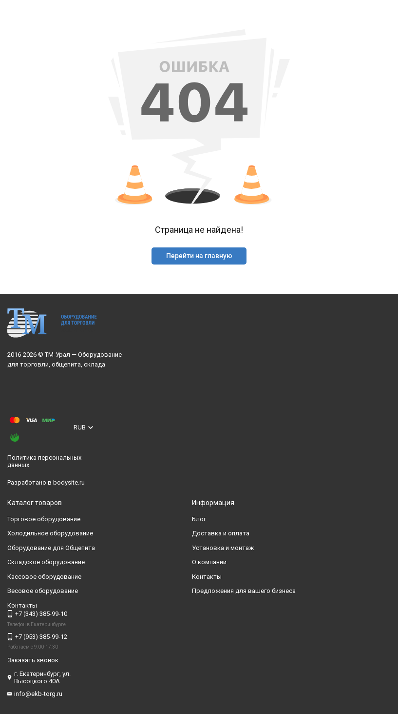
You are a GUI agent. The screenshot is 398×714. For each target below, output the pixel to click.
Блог (199, 519)
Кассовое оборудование (44, 576)
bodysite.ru (69, 482)
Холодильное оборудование (50, 533)
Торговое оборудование (43, 519)
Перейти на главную (199, 256)
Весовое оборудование (42, 590)
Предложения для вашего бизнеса (244, 590)
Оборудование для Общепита (51, 547)
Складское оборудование (46, 562)
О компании (209, 562)
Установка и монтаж (223, 547)
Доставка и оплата (220, 533)
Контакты (207, 576)
